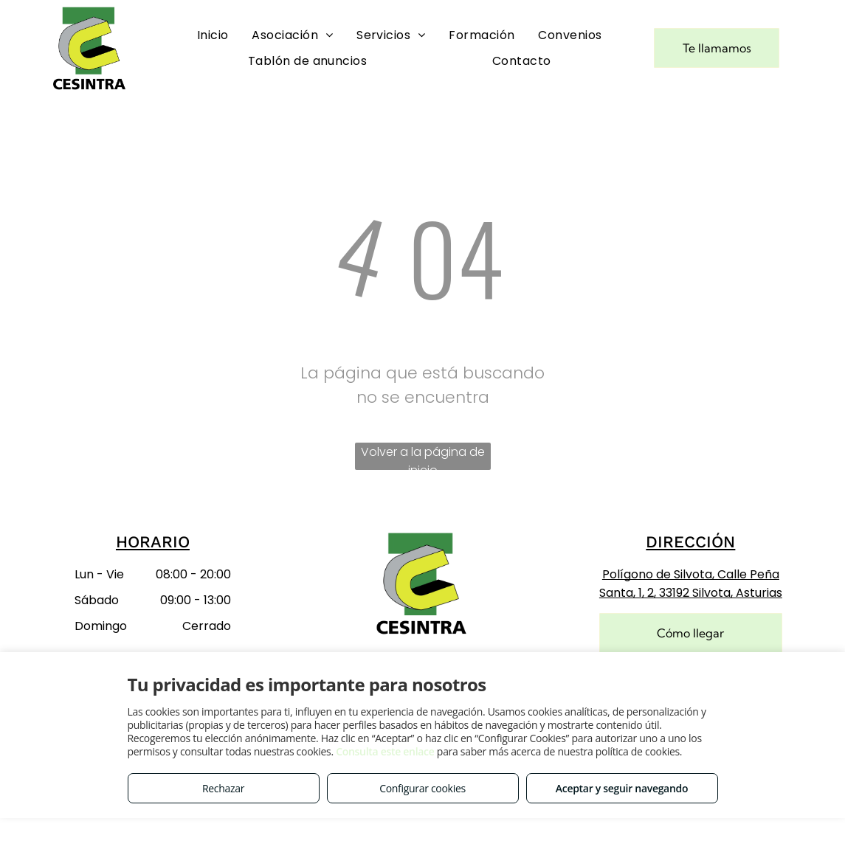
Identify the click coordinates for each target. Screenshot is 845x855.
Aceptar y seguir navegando (622, 788)
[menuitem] (213, 35)
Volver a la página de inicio (423, 456)
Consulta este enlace (385, 751)
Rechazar (223, 788)
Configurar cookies (422, 788)
